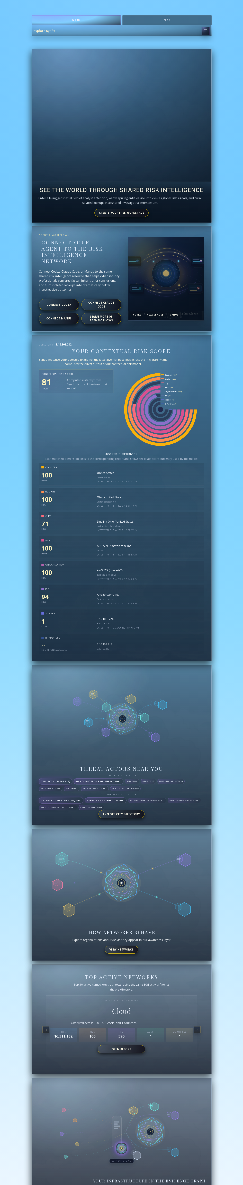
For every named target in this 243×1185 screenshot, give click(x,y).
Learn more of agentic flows (101, 318)
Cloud (121, 1011)
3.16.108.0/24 (105, 619)
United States (105, 473)
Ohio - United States (110, 497)
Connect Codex (59, 304)
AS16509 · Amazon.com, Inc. (114, 546)
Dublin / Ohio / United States (115, 521)
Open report (121, 1049)
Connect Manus (59, 318)
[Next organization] (197, 1029)
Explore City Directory (121, 814)
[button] (121, 1151)
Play (167, 20)
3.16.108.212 (104, 644)
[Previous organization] (45, 1029)
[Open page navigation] (206, 31)
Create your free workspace (121, 212)
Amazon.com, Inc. (108, 595)
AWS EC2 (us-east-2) (110, 570)
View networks (121, 949)
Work (76, 20)
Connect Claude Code (101, 304)
